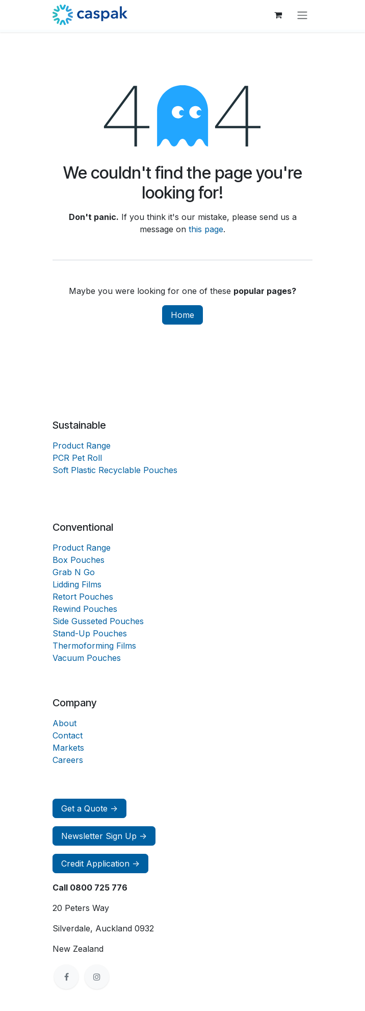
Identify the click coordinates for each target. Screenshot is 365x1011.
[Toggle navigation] (302, 15)
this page (206, 229)
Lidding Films (77, 584)
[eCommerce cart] (278, 15)
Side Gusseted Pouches (98, 621)
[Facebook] (66, 977)
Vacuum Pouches (87, 658)
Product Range (82, 445)
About (64, 723)
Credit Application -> (100, 863)
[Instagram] (97, 977)
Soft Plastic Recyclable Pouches (115, 470)
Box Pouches (79, 560)
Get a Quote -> (89, 808)
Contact (68, 735)
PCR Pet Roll (77, 458)
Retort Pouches (83, 596)
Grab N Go (74, 572)
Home (182, 315)
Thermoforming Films (94, 645)
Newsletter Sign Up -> (104, 836)
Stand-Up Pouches (90, 633)
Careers (68, 760)
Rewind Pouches (85, 609)
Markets (68, 748)
